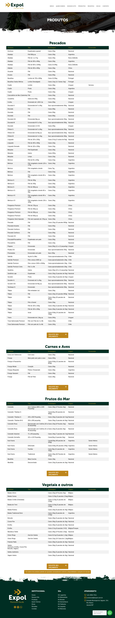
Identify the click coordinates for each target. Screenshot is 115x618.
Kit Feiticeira (62, 604)
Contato (106, 6)
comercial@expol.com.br (95, 597)
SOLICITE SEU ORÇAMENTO (53, 335)
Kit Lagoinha (62, 595)
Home (33, 595)
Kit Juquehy (61, 606)
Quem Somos (60, 6)
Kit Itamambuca (63, 602)
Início (52, 6)
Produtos (82, 6)
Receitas (91, 6)
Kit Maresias (62, 608)
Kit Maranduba (62, 597)
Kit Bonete (61, 599)
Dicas (98, 6)
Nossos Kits (71, 6)
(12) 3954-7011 (92, 595)
